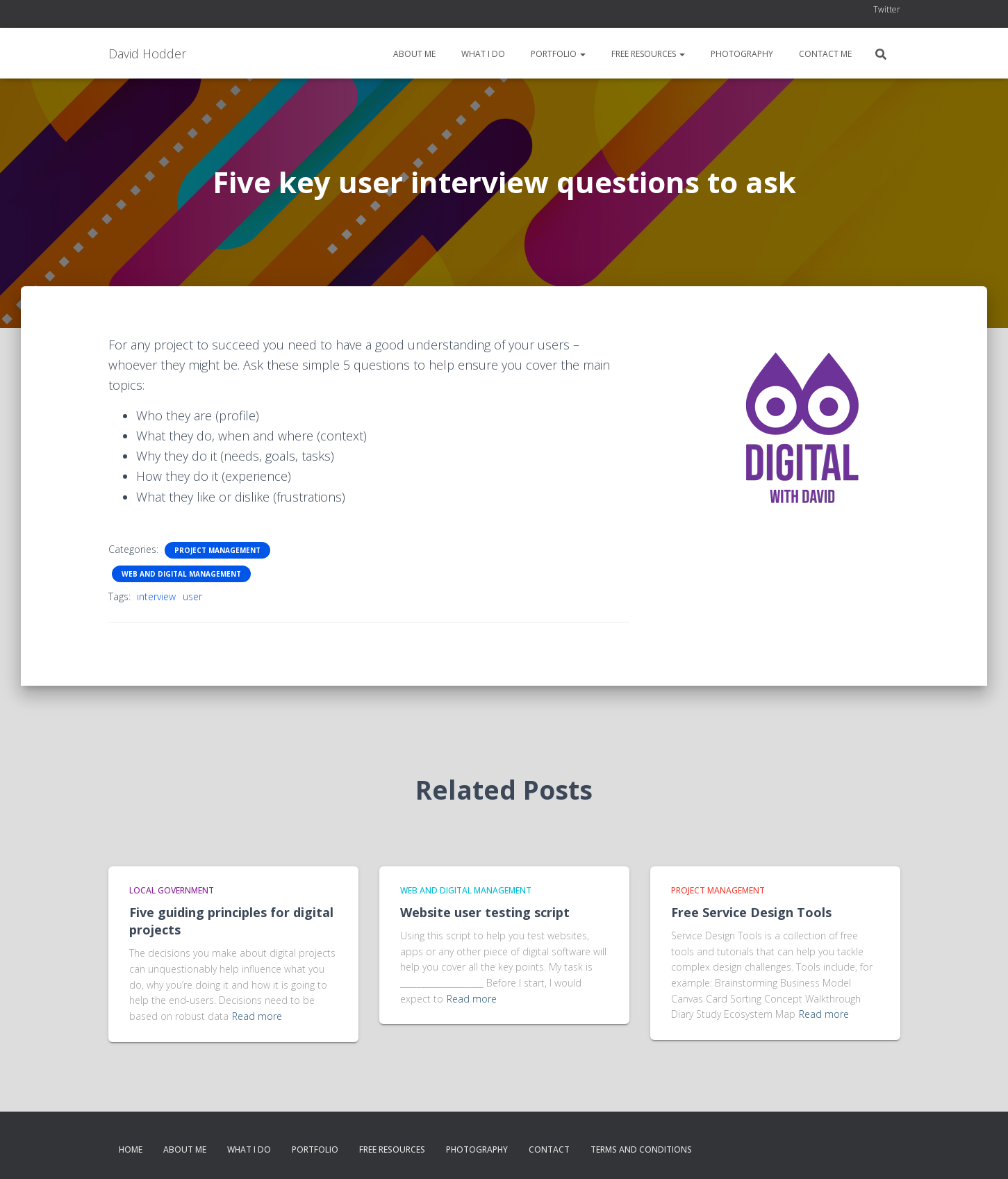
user (192, 596)
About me (413, 54)
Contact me (824, 54)
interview (156, 596)
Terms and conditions (641, 1149)
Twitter (886, 9)
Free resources (647, 54)
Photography (741, 54)
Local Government (171, 890)
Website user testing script (485, 912)
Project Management (217, 550)
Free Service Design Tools (751, 912)
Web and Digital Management (181, 574)
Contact (549, 1149)
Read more (257, 1016)
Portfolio (557, 54)
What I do (482, 54)
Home (130, 1149)
